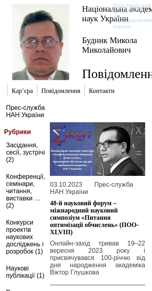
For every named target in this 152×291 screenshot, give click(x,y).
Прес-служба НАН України (25, 111)
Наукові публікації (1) (25, 272)
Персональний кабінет (128, 8)
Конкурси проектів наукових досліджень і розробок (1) (24, 237)
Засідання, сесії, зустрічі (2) (25, 152)
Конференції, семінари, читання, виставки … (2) (25, 191)
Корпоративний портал (128, 23)
